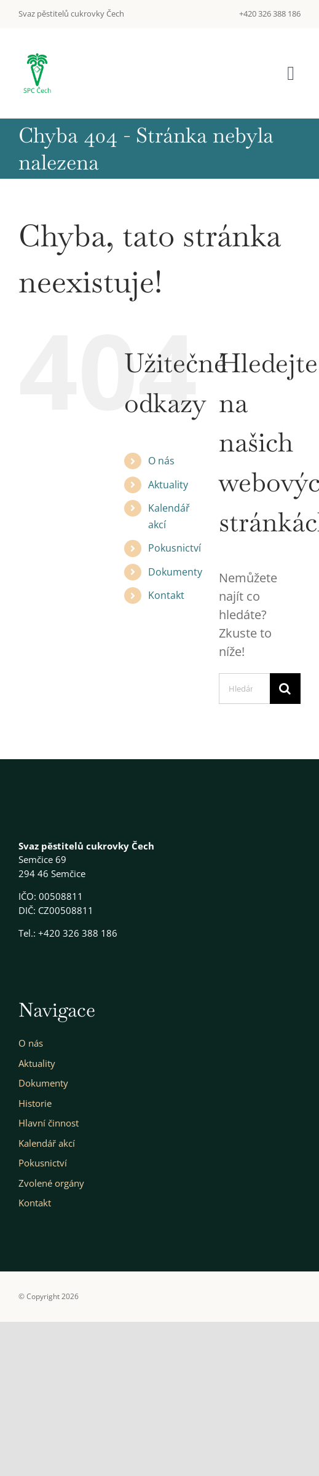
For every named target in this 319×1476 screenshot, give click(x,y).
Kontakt (166, 595)
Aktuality (168, 484)
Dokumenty (175, 572)
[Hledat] (285, 688)
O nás (161, 460)
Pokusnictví (174, 548)
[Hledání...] (244, 688)
